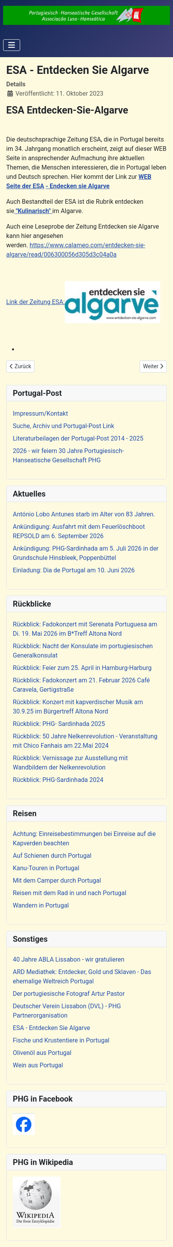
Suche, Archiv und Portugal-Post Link (63, 426)
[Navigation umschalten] (11, 45)
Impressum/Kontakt (40, 413)
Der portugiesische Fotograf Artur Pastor (69, 993)
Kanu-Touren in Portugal (46, 868)
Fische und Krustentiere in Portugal (61, 1040)
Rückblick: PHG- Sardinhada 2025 (59, 724)
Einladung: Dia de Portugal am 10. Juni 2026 (74, 570)
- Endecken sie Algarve (78, 186)
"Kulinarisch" (33, 211)
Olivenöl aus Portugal (42, 1052)
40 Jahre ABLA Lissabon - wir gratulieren (69, 959)
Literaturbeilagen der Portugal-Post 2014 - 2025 (78, 438)
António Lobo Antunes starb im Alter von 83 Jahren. (84, 514)
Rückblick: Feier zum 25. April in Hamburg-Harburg (82, 668)
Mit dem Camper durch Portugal (57, 880)
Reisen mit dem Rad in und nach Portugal (69, 893)
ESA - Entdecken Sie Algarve (51, 1028)
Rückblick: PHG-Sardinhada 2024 (58, 780)
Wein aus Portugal (38, 1065)
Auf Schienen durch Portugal (52, 855)
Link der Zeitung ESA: (83, 302)
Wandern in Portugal (41, 905)
